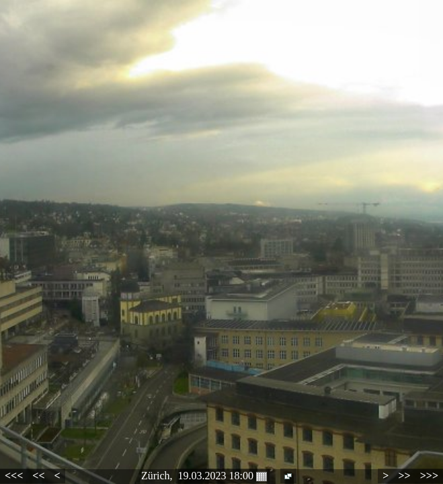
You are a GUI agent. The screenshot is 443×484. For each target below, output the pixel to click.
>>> (429, 475)
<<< (14, 475)
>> (404, 475)
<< (38, 475)
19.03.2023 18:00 (222, 476)
